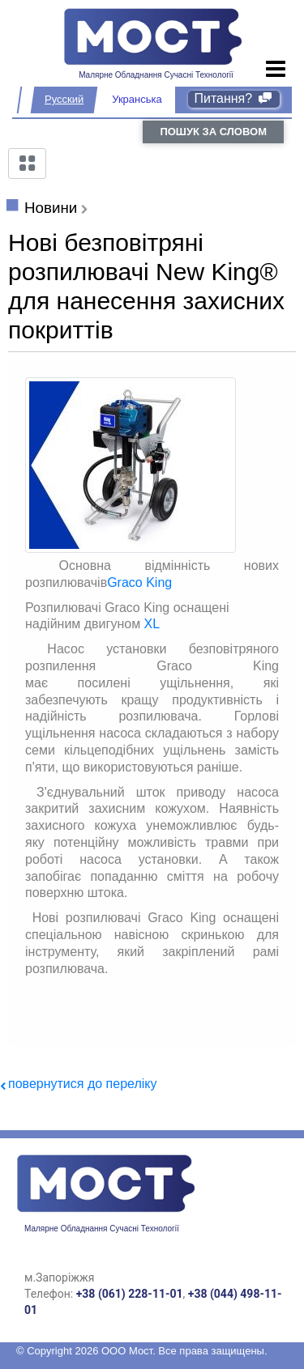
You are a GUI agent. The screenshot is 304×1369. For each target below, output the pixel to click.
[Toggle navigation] (276, 69)
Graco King (139, 582)
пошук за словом (213, 131)
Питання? (234, 98)
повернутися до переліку (82, 1084)
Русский (64, 99)
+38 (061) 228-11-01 (129, 1293)
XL (152, 624)
